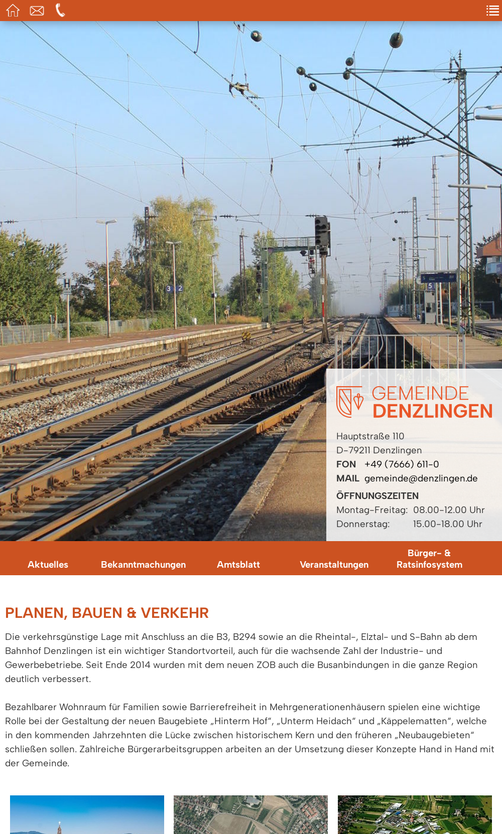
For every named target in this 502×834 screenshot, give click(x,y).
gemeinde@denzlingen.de (421, 478)
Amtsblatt (238, 564)
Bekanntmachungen (143, 564)
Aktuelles (48, 564)
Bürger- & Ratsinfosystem (429, 558)
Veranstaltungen (334, 564)
